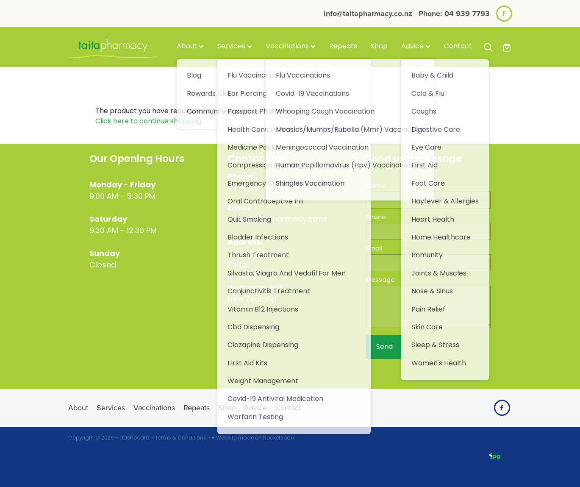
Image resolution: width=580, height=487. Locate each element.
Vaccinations (291, 46)
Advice (415, 46)
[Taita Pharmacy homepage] (112, 47)
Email (374, 249)
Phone (376, 217)
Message (380, 280)
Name (375, 186)
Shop (379, 46)
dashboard (134, 438)
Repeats (343, 46)
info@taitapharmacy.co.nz (368, 13)
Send (384, 347)
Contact (458, 46)
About (190, 46)
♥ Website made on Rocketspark (253, 438)
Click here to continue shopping (148, 121)
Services (234, 46)
